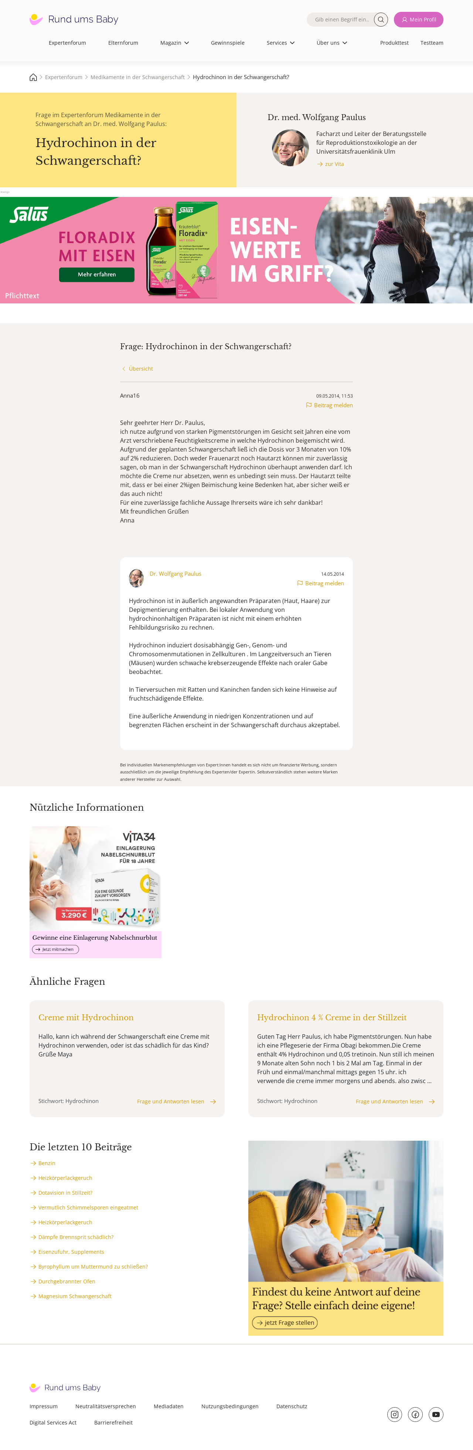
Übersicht (141, 368)
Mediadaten (169, 1406)
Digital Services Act (53, 1422)
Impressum (44, 1406)
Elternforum (123, 42)
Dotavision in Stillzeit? (65, 1192)
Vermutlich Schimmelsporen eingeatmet (88, 1207)
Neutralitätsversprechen (105, 1406)
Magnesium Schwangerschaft (75, 1296)
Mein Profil (423, 19)
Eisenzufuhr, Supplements (71, 1251)
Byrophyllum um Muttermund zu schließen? (93, 1266)
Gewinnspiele (228, 42)
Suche (381, 20)
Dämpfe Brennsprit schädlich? (75, 1236)
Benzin (46, 1163)
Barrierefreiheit (113, 1422)
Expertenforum (67, 42)
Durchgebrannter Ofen (66, 1281)
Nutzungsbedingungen (230, 1406)
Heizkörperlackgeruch (65, 1177)
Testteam (432, 42)
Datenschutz (291, 1406)
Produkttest (394, 42)
